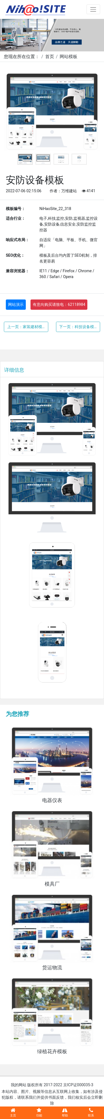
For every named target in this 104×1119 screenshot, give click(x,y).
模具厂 (52, 884)
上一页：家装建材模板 (26, 326)
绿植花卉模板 (52, 1051)
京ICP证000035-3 (78, 1085)
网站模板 (68, 56)
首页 (49, 56)
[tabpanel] (52, 112)
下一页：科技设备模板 (78, 326)
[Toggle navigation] (93, 9)
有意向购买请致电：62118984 (59, 304)
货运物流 (52, 967)
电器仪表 (52, 800)
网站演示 (16, 304)
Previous (12, 112)
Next (91, 112)
